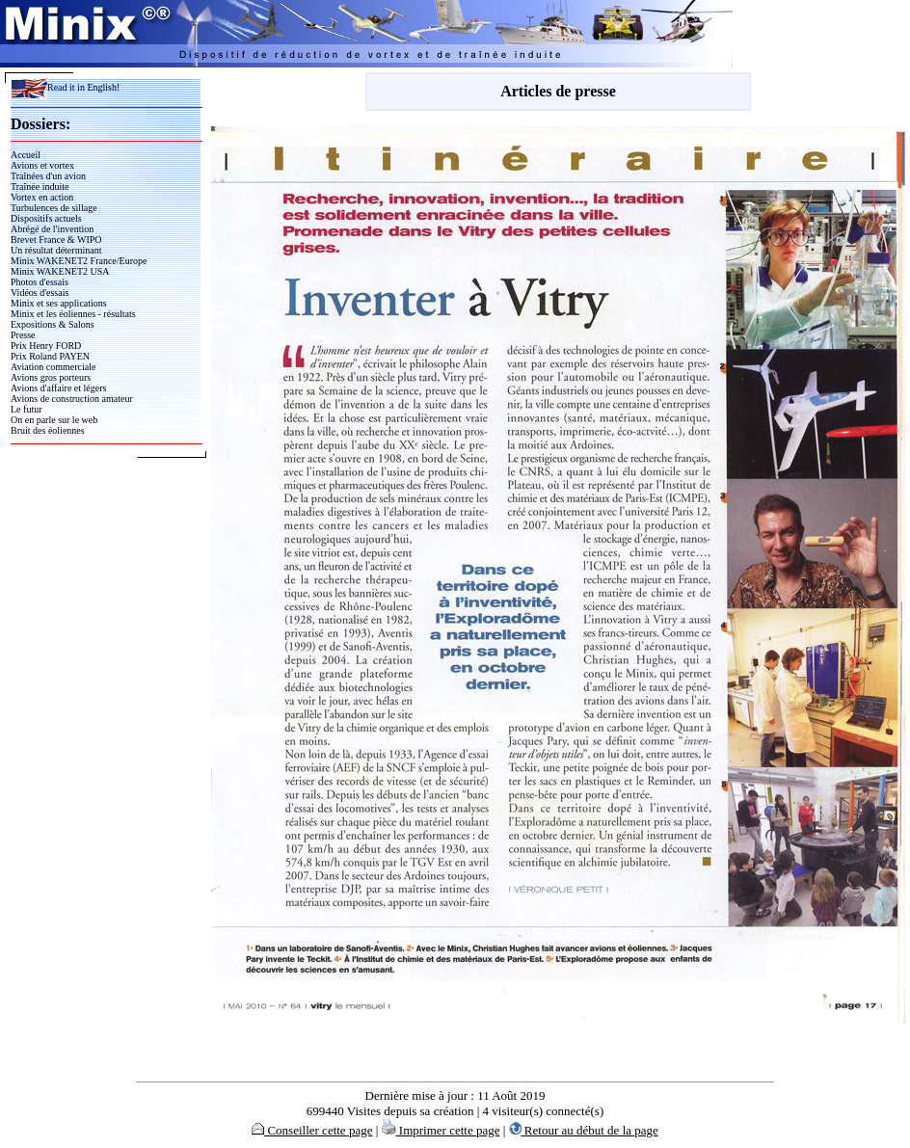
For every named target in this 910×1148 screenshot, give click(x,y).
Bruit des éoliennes (48, 430)
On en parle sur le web (54, 419)
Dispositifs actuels (46, 218)
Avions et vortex (42, 165)
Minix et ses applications (59, 303)
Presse (23, 335)
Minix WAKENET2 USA (60, 271)
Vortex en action (42, 197)
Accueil (25, 154)
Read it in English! (65, 87)
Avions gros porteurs (51, 377)
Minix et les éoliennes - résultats (73, 313)
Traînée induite (39, 186)
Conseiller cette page (312, 1130)
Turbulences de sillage (54, 207)
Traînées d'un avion (48, 176)
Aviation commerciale (53, 366)
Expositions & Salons (52, 324)
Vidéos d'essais (39, 292)
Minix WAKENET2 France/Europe (79, 260)
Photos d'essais (39, 282)
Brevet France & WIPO (56, 239)
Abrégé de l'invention (52, 229)
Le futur (26, 409)
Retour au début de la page (583, 1130)
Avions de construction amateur (72, 398)
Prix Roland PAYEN (50, 356)
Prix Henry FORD (46, 345)
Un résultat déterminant (56, 250)
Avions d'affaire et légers (58, 388)
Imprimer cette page (441, 1130)
